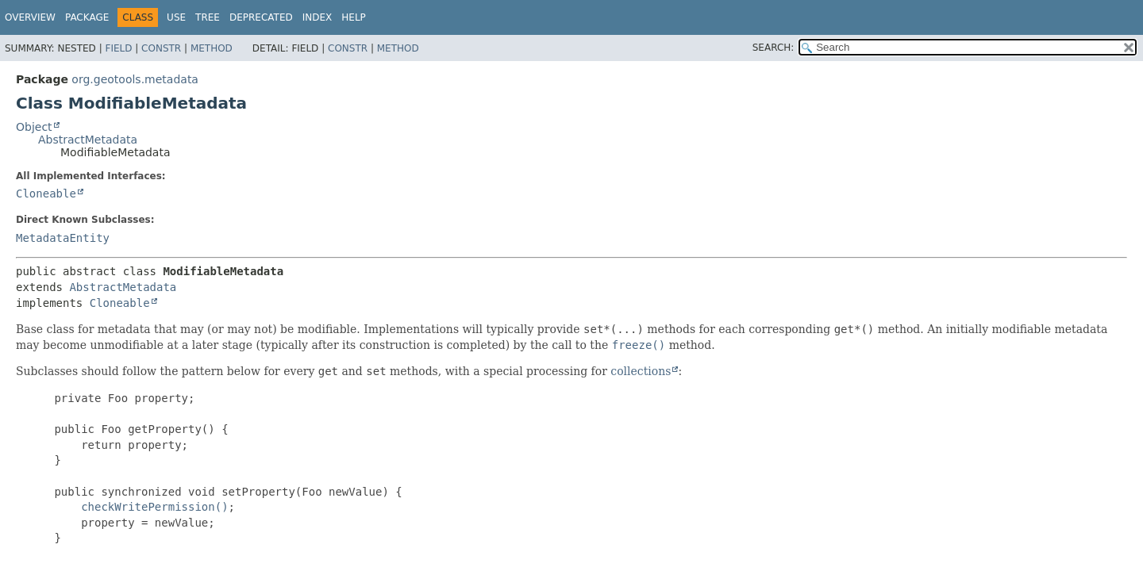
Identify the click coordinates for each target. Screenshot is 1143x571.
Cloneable (46, 193)
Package (87, 17)
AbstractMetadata (87, 139)
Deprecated (261, 17)
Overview (30, 17)
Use (176, 17)
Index (317, 17)
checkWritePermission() (154, 506)
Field (118, 48)
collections (640, 371)
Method (211, 48)
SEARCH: (773, 47)
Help (353, 17)
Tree (207, 17)
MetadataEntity (63, 238)
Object (34, 127)
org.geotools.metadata (134, 79)
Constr (161, 48)
